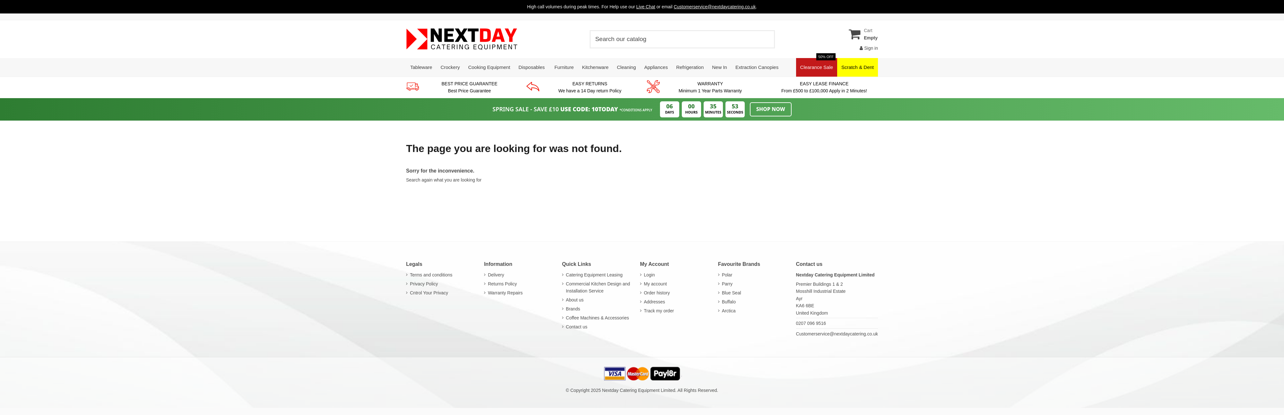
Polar (727, 274)
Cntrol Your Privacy (429, 292)
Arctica (729, 310)
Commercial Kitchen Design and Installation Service (598, 287)
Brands (573, 308)
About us (575, 299)
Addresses (654, 301)
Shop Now (770, 109)
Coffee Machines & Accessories (597, 317)
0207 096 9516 (811, 323)
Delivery (496, 274)
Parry (727, 283)
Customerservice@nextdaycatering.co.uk (837, 333)
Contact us (576, 326)
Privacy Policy (424, 283)
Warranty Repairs (505, 292)
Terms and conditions (431, 274)
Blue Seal (731, 292)
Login (649, 274)
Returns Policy (502, 283)
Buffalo (729, 301)
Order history (657, 292)
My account (655, 283)
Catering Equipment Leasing (594, 274)
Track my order (659, 310)
